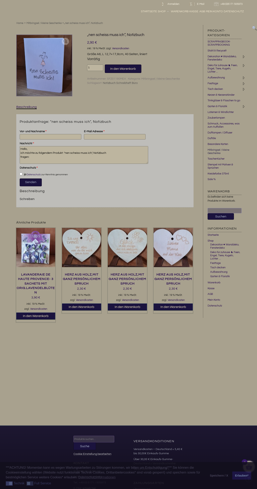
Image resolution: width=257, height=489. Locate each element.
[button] (65, 41)
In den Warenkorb (123, 68)
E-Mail (196, 4)
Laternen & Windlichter (221, 112)
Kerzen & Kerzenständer (221, 94)
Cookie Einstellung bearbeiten (92, 453)
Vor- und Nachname (33, 131)
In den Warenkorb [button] (36, 316)
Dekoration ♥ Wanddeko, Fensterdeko (224, 246)
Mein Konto (224, 11)
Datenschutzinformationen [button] (97, 477)
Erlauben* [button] (242, 475)
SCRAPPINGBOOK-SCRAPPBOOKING (219, 43)
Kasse (203, 11)
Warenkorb (189, 11)
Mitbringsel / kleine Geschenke (44, 23)
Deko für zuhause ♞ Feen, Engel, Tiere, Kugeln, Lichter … (225, 255)
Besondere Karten (218, 144)
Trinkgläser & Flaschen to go (224, 100)
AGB (212, 11)
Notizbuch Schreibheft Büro (120, 83)
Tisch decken (215, 89)
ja (23, 174)
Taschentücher (216, 158)
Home (19, 23)
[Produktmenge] (95, 68)
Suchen (220, 216)
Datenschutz (244, 11)
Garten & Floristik (217, 106)
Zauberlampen (216, 117)
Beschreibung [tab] (26, 107)
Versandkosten (120, 48)
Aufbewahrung (216, 77)
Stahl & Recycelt (217, 50)
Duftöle (212, 138)
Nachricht (27, 143)
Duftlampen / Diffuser (220, 132)
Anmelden (169, 4)
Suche (84, 446)
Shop (173, 11)
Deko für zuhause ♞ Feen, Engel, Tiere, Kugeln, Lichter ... (223, 68)
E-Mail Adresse (94, 131)
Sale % (212, 179)
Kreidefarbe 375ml (218, 173)
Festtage (213, 83)
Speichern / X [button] (219, 475)
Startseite (159, 11)
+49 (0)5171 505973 (229, 4)
